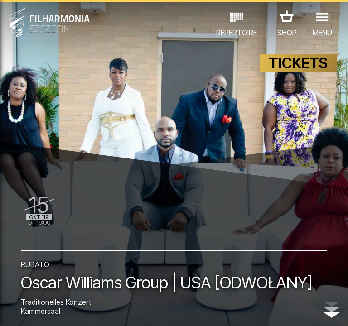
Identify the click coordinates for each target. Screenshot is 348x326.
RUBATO (35, 244)
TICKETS (298, 67)
